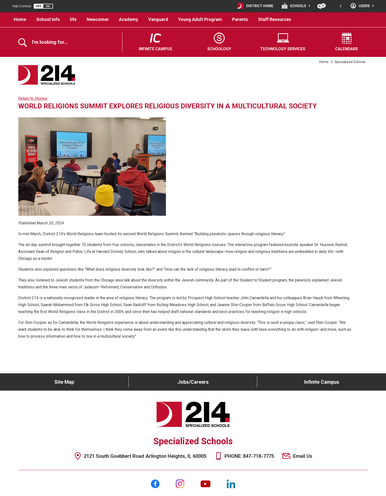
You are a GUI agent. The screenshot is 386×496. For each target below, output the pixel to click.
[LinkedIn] (231, 483)
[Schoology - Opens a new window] (219, 42)
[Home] (20, 19)
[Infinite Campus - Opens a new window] (155, 42)
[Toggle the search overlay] (45, 42)
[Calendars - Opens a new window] (346, 42)
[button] (43, 6)
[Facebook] (155, 483)
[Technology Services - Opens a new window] (283, 42)
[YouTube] (205, 483)
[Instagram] (180, 483)
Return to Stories (32, 98)
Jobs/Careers (193, 382)
